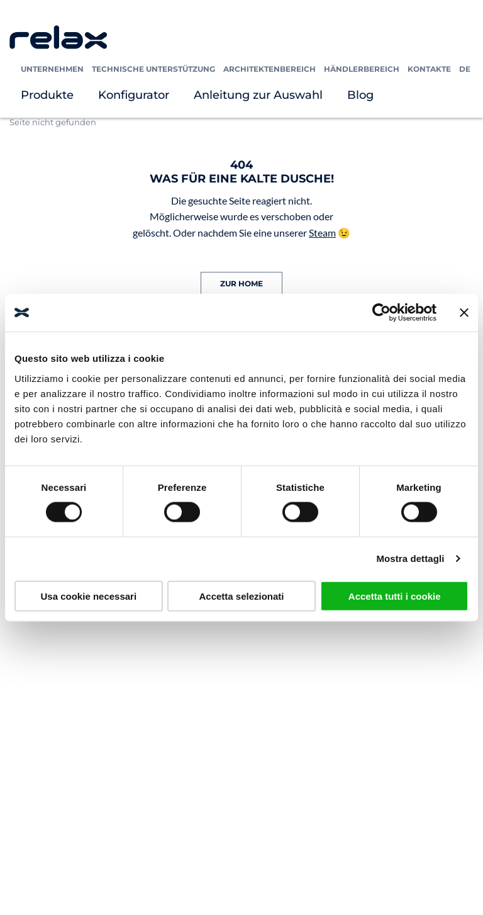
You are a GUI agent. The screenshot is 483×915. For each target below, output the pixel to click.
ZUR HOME (241, 283)
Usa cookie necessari (89, 595)
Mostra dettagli (410, 558)
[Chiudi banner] (464, 312)
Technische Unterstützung (153, 69)
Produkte (47, 95)
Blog (360, 95)
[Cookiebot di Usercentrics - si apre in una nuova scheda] (381, 312)
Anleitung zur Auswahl (258, 95)
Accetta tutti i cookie (394, 595)
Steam (322, 233)
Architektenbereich (269, 69)
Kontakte (429, 69)
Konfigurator (133, 95)
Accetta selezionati (241, 595)
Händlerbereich (361, 69)
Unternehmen (52, 69)
